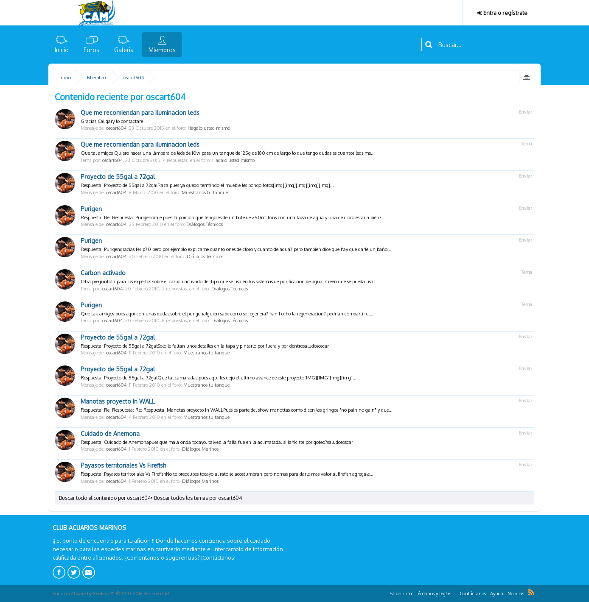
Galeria (124, 49)
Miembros (162, 49)
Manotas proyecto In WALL (118, 401)
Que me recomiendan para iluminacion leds (140, 112)
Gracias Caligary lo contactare (112, 121)
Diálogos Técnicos (204, 224)
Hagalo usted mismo (209, 128)
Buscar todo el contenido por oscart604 (105, 498)
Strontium (401, 593)
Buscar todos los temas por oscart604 (198, 498)
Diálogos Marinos (200, 449)
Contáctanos (473, 593)
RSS (531, 592)
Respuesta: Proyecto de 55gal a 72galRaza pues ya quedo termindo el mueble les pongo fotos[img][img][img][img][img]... (207, 185)
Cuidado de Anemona (110, 433)
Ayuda (496, 593)
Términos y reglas (433, 593)
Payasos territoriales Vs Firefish (123, 465)
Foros (91, 49)
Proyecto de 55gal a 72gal (118, 176)
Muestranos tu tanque (205, 192)
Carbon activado (103, 272)
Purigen (91, 208)
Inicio (62, 49)
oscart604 (116, 128)
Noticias (516, 593)
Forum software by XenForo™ (111, 593)
